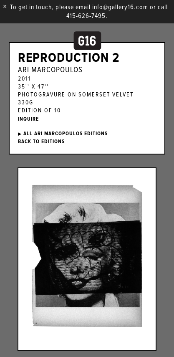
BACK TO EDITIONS (41, 141)
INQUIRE (28, 119)
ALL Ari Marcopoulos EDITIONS (63, 133)
